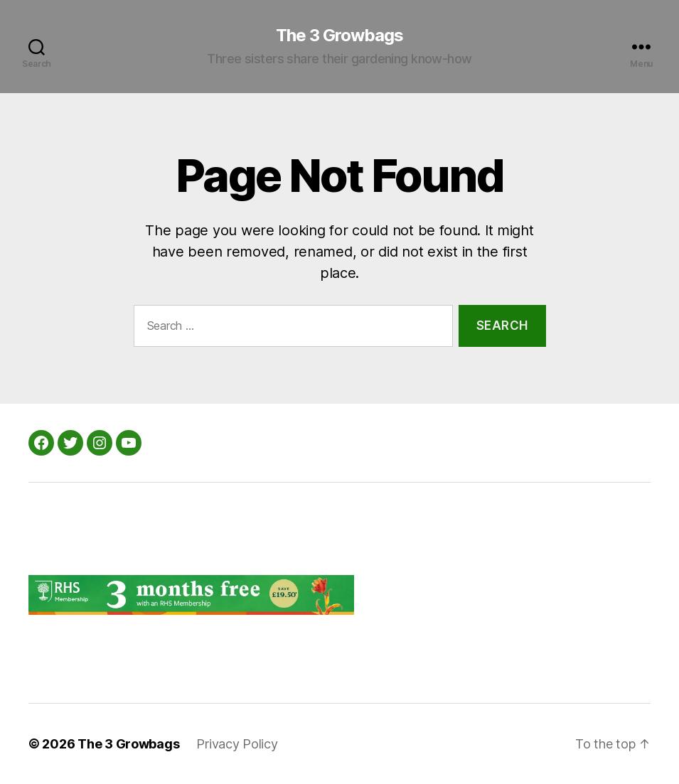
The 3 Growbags (339, 35)
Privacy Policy (236, 743)
